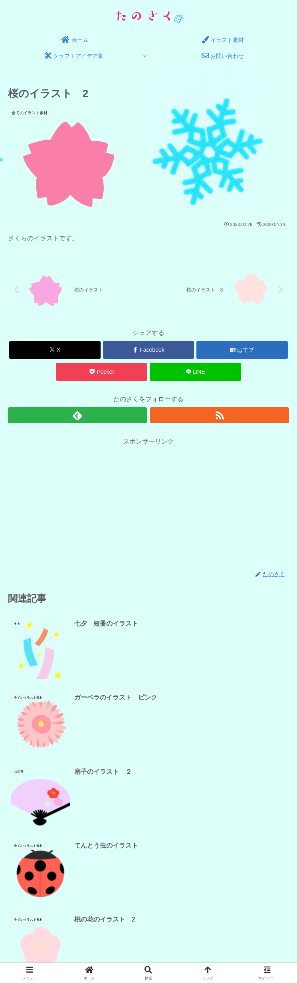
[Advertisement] (148, 504)
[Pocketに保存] (101, 373)
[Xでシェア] (55, 351)
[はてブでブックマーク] (242, 351)
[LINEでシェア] (195, 373)
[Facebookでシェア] (148, 351)
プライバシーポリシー (77, 927)
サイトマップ (219, 927)
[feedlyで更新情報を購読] (77, 416)
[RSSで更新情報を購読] (219, 416)
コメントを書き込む (149, 824)
